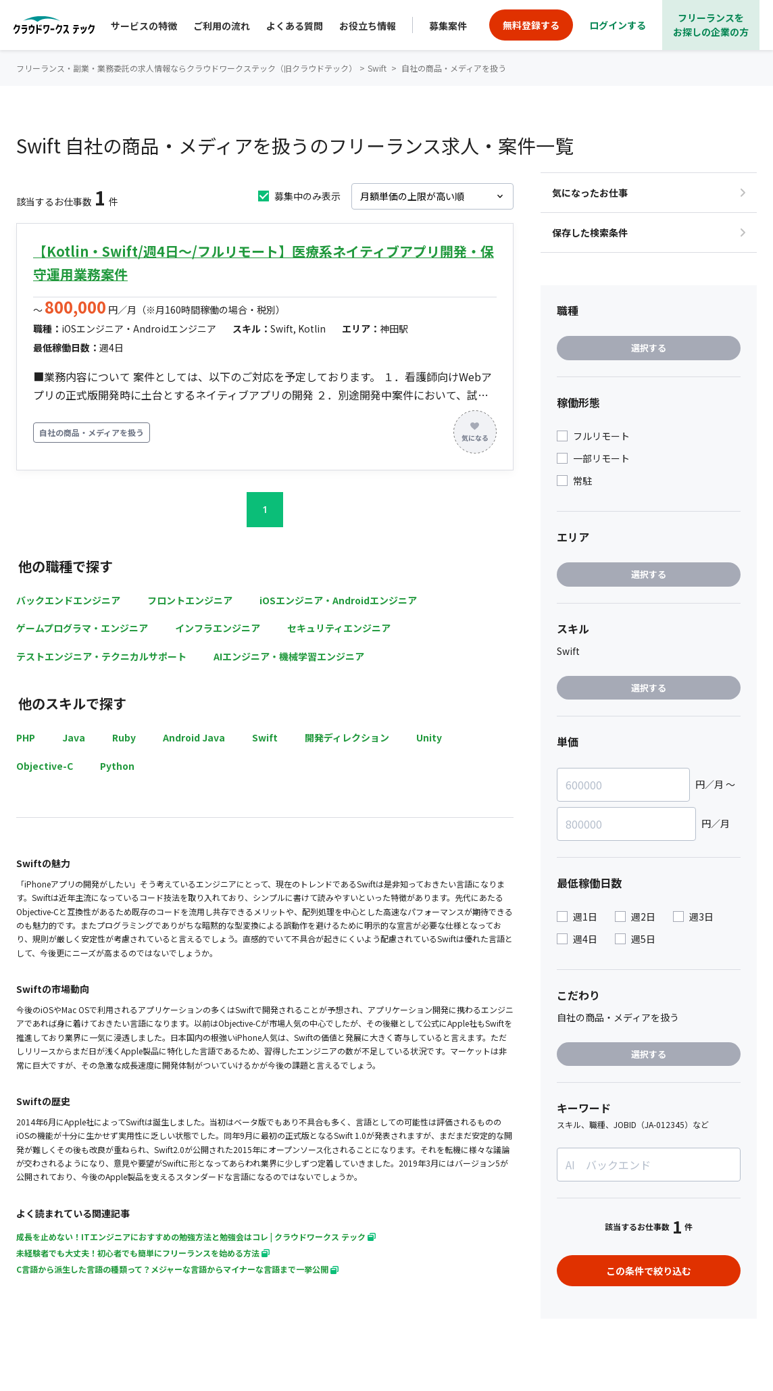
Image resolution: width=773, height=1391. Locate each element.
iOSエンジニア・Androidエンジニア (338, 600)
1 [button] (265, 509)
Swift (265, 737)
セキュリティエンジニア (339, 628)
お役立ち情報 (367, 25)
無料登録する (531, 25)
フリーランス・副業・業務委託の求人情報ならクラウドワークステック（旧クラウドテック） (186, 68)
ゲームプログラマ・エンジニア (82, 628)
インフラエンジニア (217, 628)
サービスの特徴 (144, 25)
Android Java (194, 737)
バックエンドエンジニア (68, 600)
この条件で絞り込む (648, 1270)
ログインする (617, 25)
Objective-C (44, 766)
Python (117, 766)
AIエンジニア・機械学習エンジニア (289, 656)
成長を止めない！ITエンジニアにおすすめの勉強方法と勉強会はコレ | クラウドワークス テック (196, 1236)
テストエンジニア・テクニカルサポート (101, 656)
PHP (25, 737)
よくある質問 (294, 25)
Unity (429, 737)
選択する (648, 347)
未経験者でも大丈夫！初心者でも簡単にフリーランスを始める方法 (143, 1253)
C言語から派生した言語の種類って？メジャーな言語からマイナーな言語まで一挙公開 (177, 1269)
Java (73, 737)
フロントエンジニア (189, 600)
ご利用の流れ (221, 25)
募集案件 (448, 25)
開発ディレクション (347, 737)
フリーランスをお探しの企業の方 (711, 25)
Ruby (124, 737)
